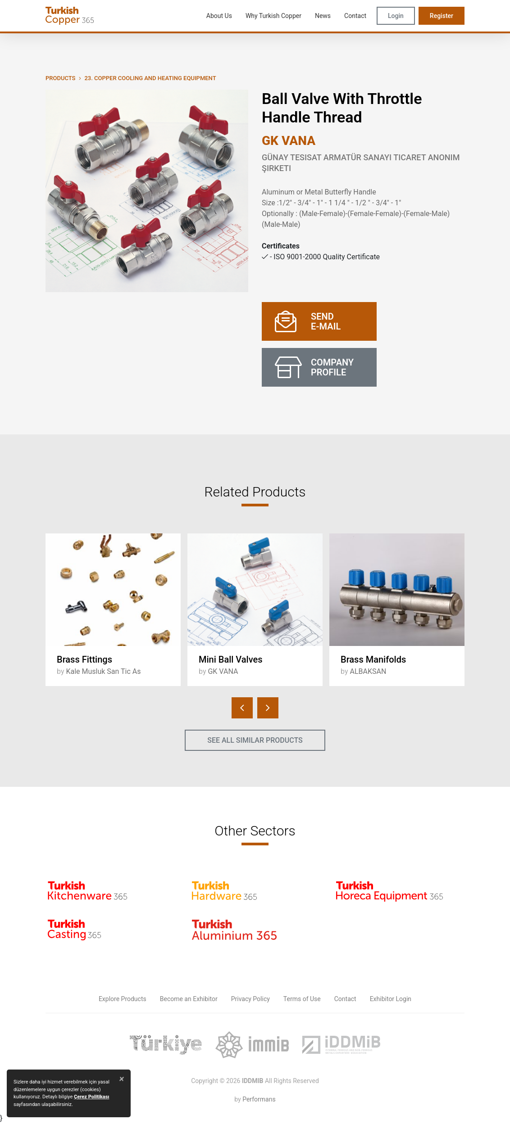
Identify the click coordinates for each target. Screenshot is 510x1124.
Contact (345, 998)
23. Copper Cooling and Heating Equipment (150, 78)
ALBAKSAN (368, 671)
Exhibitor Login (390, 998)
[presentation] (242, 707)
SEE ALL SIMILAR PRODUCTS (255, 740)
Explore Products (122, 998)
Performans (258, 1099)
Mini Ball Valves (231, 659)
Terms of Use (302, 998)
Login (396, 15)
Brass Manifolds (373, 659)
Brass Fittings (84, 659)
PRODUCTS (60, 78)
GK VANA (288, 140)
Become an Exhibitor (189, 998)
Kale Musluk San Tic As (103, 671)
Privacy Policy (250, 998)
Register (441, 15)
